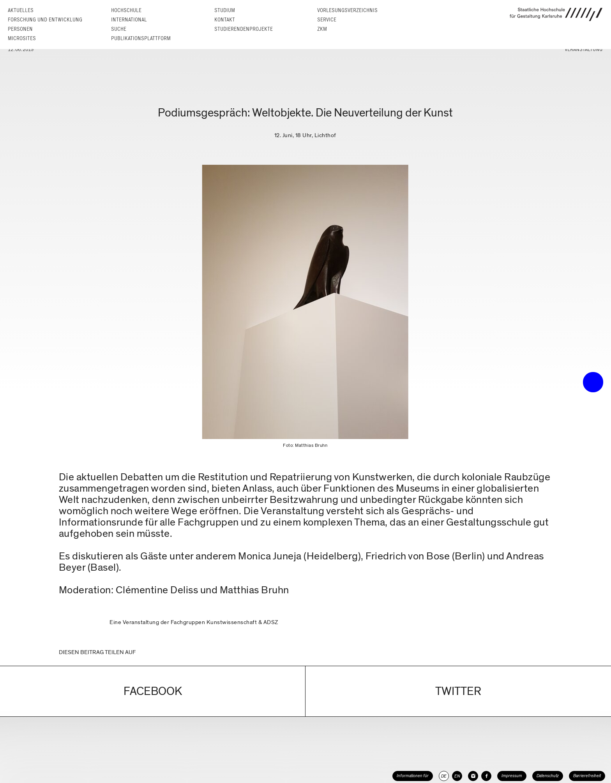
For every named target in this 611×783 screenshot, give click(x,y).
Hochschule (126, 10)
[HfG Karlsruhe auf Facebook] (486, 776)
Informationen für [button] (413, 776)
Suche (118, 29)
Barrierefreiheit (587, 776)
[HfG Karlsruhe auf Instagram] (473, 776)
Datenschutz (548, 776)
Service (326, 19)
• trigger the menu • (593, 382)
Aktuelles (21, 10)
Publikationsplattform (141, 38)
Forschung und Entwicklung (45, 19)
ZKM (322, 29)
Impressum (512, 776)
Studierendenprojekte (243, 29)
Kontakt (224, 19)
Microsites (22, 38)
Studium (224, 10)
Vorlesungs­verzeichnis (347, 10)
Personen (20, 29)
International (129, 19)
